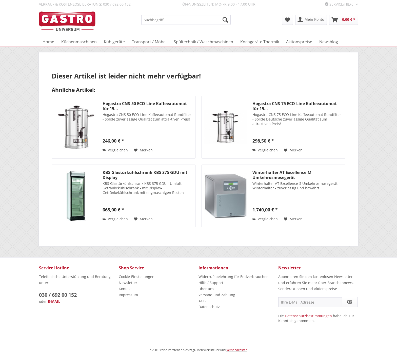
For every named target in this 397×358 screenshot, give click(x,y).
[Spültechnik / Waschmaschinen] (203, 42)
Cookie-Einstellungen (136, 276)
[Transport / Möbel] (149, 42)
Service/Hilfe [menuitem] (339, 4)
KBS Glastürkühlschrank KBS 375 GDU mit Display (145, 175)
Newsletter (128, 282)
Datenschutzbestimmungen (308, 315)
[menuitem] (186, 20)
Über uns (206, 288)
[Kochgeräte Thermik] (260, 42)
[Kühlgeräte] (114, 42)
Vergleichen (115, 150)
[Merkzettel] (287, 20)
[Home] (48, 42)
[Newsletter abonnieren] (350, 302)
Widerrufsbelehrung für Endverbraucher (233, 276)
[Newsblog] (329, 42)
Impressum (128, 294)
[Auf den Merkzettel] (143, 150)
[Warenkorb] (343, 20)
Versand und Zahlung (216, 294)
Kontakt (125, 288)
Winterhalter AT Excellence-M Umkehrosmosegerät (281, 175)
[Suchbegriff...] (186, 20)
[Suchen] (225, 20)
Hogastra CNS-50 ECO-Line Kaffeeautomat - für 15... (146, 106)
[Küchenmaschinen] (79, 42)
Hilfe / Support (210, 282)
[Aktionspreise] (299, 42)
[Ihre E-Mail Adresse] (310, 302)
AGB (202, 301)
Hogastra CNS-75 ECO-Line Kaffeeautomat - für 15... (295, 106)
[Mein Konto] (311, 20)
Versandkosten (236, 350)
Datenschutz (209, 306)
